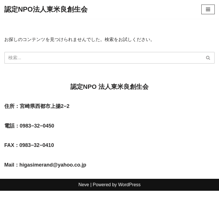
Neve (83, 198)
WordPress (129, 198)
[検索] (103, 58)
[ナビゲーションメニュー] (208, 9)
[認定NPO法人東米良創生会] (46, 9)
